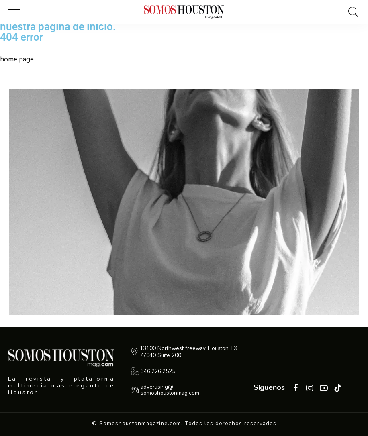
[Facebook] (296, 388)
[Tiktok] (338, 388)
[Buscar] (351, 12)
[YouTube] (324, 388)
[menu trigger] (18, 12)
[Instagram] (310, 388)
